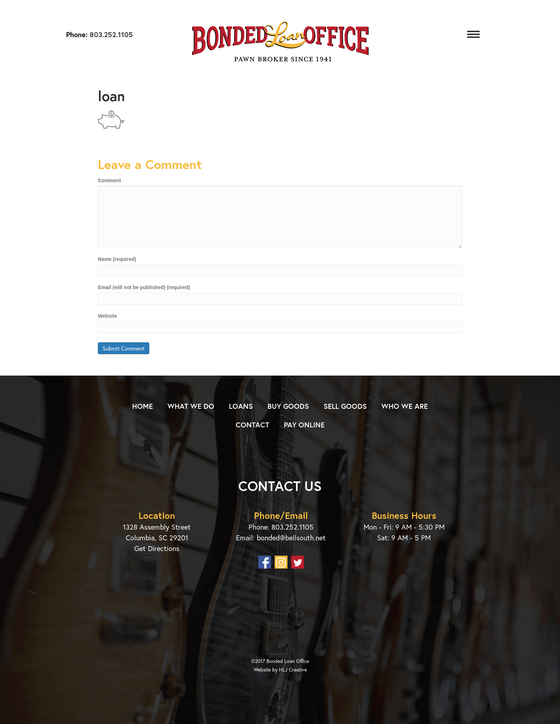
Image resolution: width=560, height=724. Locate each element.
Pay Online (304, 425)
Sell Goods (345, 406)
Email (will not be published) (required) (144, 287)
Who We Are (404, 406)
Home (142, 406)
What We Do (191, 406)
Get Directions (156, 548)
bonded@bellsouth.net (291, 537)
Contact (252, 425)
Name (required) (117, 259)
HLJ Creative (293, 669)
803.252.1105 (110, 34)
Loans (241, 406)
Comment (109, 180)
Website (107, 316)
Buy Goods (288, 406)
